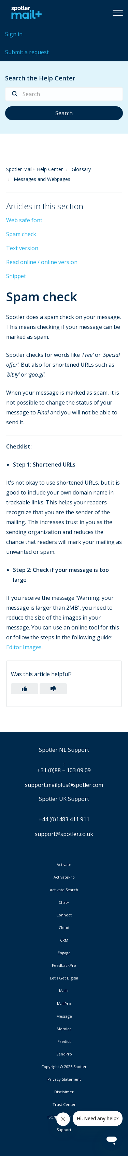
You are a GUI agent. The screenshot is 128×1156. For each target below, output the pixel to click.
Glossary (81, 169)
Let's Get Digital (64, 978)
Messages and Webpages (42, 179)
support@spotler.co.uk (64, 834)
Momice (64, 1029)
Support (64, 1129)
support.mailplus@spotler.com (64, 785)
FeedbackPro (64, 965)
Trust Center (64, 1104)
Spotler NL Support (64, 750)
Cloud (64, 928)
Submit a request (27, 52)
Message (64, 1016)
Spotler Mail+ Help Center (34, 169)
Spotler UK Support (64, 799)
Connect (64, 915)
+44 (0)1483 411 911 (64, 820)
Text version (22, 248)
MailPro (64, 1004)
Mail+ (64, 991)
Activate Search (64, 890)
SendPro (64, 1053)
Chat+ (64, 902)
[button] (118, 13)
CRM (64, 940)
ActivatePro (64, 877)
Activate (64, 865)
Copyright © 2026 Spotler (64, 1067)
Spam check (21, 234)
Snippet (16, 276)
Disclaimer (64, 1092)
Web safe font (24, 220)
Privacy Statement (64, 1079)
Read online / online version (41, 262)
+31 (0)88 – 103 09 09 (64, 770)
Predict (64, 1041)
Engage (64, 953)
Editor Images (24, 647)
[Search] (64, 94)
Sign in (14, 34)
